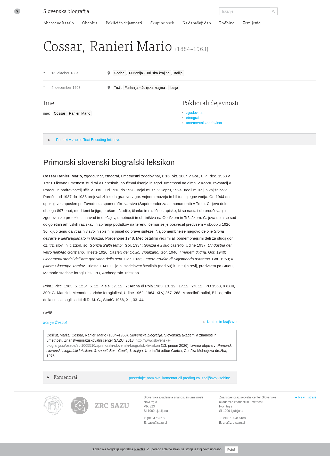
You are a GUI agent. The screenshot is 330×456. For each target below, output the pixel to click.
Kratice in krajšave (221, 322)
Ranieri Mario (79, 113)
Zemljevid (252, 23)
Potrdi (231, 449)
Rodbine (226, 23)
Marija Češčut (55, 322)
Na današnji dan (197, 23)
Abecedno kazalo (58, 23)
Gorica (119, 73)
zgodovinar (195, 113)
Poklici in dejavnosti (124, 23)
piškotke (139, 449)
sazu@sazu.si (157, 422)
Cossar (59, 113)
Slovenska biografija (66, 11)
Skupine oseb (162, 23)
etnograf (192, 118)
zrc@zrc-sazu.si (234, 422)
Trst (117, 87)
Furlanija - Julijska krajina (149, 73)
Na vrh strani (307, 397)
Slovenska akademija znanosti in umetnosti (173, 397)
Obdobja (89, 23)
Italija (178, 73)
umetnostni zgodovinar (204, 123)
